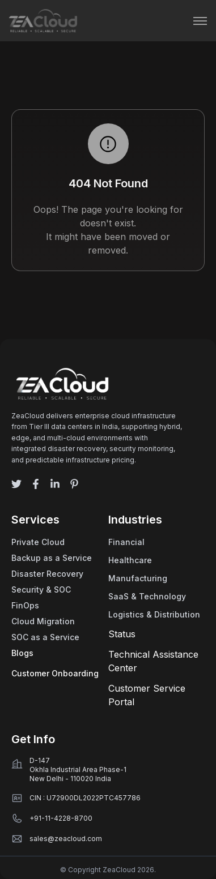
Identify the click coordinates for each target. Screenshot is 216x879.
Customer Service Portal (146, 695)
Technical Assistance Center (153, 661)
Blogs (22, 653)
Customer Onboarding (55, 673)
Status (121, 634)
